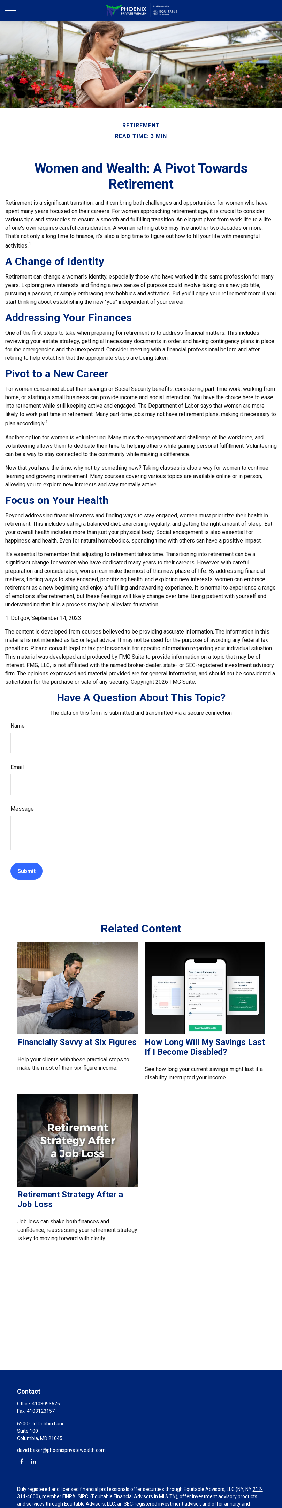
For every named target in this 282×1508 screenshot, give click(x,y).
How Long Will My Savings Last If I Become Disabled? (205, 1047)
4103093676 (46, 1404)
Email (17, 767)
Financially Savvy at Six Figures (77, 1042)
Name (17, 725)
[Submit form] (26, 871)
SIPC (83, 1496)
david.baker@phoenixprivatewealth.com (61, 1450)
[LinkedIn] (33, 1461)
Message (22, 808)
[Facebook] (21, 1461)
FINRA (69, 1496)
